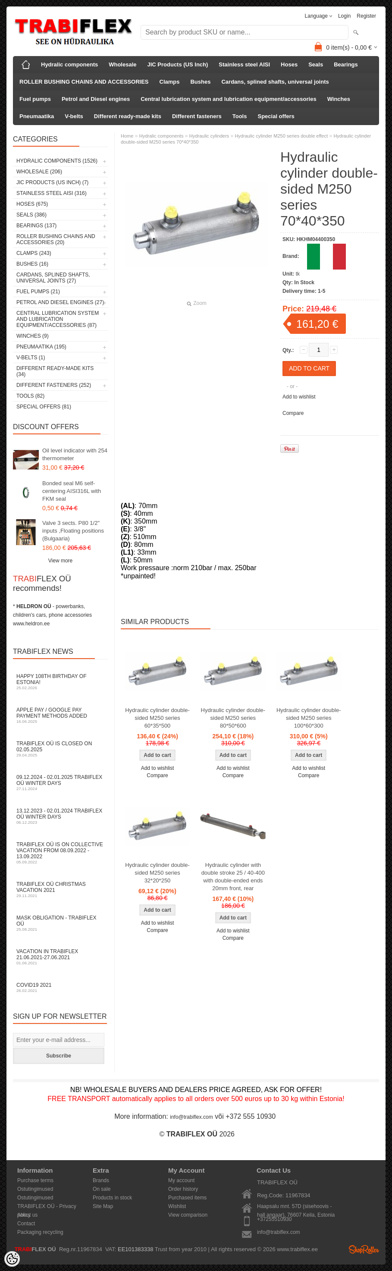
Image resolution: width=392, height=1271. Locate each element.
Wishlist (177, 1206)
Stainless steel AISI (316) (51, 193)
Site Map (103, 1206)
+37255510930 (274, 1219)
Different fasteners (197, 116)
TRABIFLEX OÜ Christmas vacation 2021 (60, 889)
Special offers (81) (43, 407)
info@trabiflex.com (191, 1117)
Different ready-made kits (127, 116)
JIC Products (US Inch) (177, 64)
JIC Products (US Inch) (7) (52, 182)
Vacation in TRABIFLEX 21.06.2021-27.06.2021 (60, 956)
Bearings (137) (36, 226)
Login (344, 16)
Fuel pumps (35, 99)
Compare (293, 413)
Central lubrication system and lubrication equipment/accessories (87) (57, 319)
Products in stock (112, 1198)
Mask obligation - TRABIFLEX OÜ (60, 923)
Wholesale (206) (39, 172)
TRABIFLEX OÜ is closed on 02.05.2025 (60, 749)
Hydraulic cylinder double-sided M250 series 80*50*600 (233, 718)
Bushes (200, 81)
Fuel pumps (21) (38, 292)
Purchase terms (35, 1180)
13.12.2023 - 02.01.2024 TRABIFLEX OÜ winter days (60, 816)
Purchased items (187, 1198)
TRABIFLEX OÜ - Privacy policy (46, 1207)
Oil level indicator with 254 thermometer (74, 454)
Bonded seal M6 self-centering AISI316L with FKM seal (71, 491)
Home (127, 135)
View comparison (187, 1215)
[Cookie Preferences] (12, 1259)
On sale (101, 1189)
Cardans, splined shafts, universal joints (275, 81)
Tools (239, 116)
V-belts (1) (30, 358)
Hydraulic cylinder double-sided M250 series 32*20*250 (157, 873)
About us (27, 1215)
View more (60, 561)
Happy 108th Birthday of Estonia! (60, 681)
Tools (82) (30, 396)
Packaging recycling (40, 1232)
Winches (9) (32, 336)
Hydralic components (69, 64)
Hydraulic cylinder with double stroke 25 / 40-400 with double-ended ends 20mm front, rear (233, 876)
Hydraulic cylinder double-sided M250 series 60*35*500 (157, 718)
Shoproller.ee (364, 1249)
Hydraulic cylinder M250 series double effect (281, 135)
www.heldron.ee (31, 624)
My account (181, 1180)
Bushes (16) (32, 264)
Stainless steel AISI (244, 64)
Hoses (289, 64)
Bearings (346, 64)
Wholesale (122, 64)
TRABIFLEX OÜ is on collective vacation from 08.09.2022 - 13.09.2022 (60, 852)
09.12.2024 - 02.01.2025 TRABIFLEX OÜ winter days (60, 782)
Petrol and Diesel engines (96, 99)
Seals (315, 64)
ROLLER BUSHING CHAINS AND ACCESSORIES (84, 81)
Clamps (170, 81)
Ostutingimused (35, 1189)
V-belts (74, 116)
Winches (338, 99)
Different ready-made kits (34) (55, 371)
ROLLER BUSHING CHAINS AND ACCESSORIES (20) (55, 239)
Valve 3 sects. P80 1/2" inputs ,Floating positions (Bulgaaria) (73, 531)
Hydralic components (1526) (56, 161)
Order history (183, 1189)
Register (366, 16)
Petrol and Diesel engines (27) (60, 302)
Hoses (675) (32, 204)
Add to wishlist (299, 397)
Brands (101, 1180)
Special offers (275, 116)
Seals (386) (31, 215)
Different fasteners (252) (53, 385)
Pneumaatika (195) (41, 347)
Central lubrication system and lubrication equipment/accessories (228, 99)
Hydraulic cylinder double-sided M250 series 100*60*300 (308, 718)
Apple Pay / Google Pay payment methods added (60, 715)
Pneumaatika (36, 116)
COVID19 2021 (60, 987)
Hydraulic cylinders (209, 135)
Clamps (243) (33, 253)
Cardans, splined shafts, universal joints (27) (53, 278)
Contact (26, 1224)
